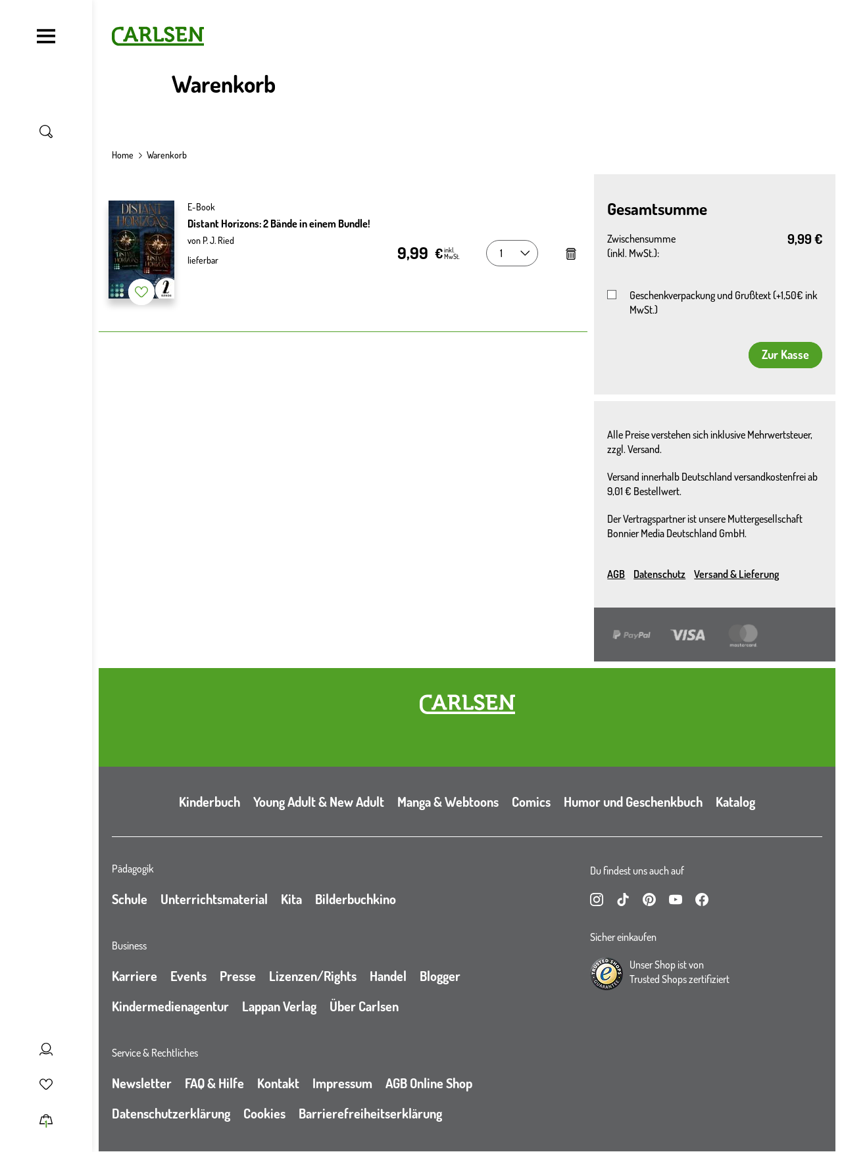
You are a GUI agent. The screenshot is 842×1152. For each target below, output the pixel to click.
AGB (616, 574)
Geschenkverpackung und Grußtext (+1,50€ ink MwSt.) (723, 302)
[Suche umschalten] (46, 131)
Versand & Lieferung (736, 574)
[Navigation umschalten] (46, 36)
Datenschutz (659, 574)
